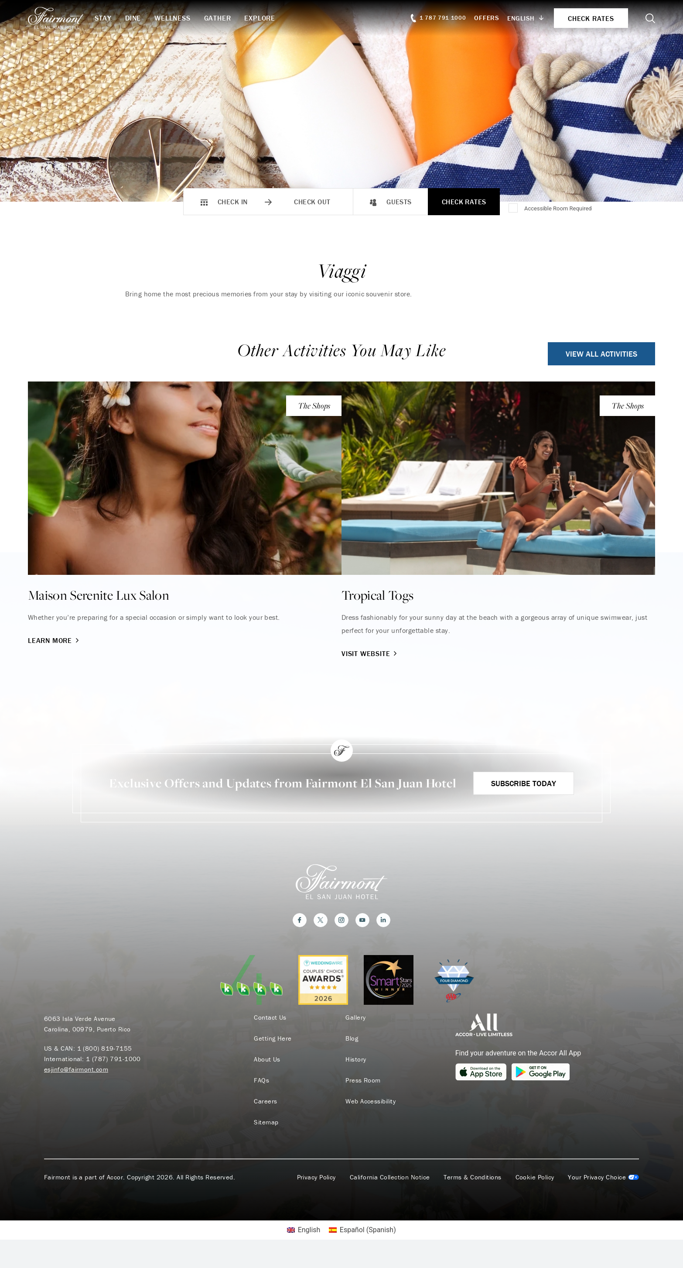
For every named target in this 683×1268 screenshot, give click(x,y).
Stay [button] (103, 18)
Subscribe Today (523, 799)
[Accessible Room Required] (514, 208)
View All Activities (601, 354)
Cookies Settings (603, 1192)
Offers (486, 18)
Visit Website (370, 653)
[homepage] (61, 18)
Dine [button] (133, 18)
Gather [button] (217, 18)
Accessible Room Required (558, 208)
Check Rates (464, 201)
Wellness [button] (172, 18)
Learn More (54, 640)
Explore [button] (259, 18)
